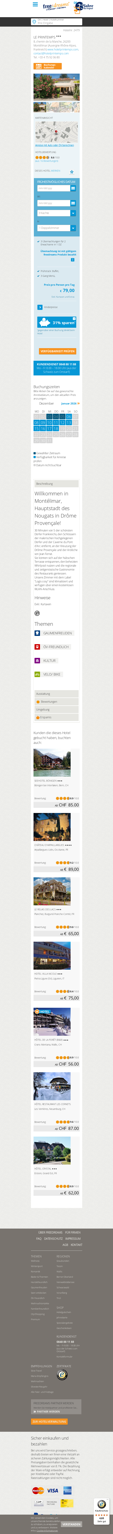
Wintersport (37, 1266)
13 (69, 422)
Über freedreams (50, 1232)
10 (49, 422)
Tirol (59, 1298)
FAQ (38, 1238)
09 (43, 422)
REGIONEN (63, 1256)
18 (56, 428)
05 (62, 416)
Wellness (35, 1260)
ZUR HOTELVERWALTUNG (49, 1421)
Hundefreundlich (39, 1282)
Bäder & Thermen (39, 1276)
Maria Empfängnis (39, 1376)
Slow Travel (36, 1370)
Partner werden (48, 1411)
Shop (60, 1308)
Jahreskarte (62, 1317)
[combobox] (56, 213)
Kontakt (76, 1245)
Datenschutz (53, 1238)
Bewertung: (40, 798)
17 (49, 428)
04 (56, 416)
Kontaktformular (65, 1356)
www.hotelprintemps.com (62, 49)
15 (36, 428)
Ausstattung (43, 694)
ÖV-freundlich (38, 1298)
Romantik (35, 1271)
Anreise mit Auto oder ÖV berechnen (54, 145)
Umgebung (43, 709)
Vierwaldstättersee (65, 1282)
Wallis (59, 1271)
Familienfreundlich (40, 1308)
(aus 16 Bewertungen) (46, 160)
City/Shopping (38, 1314)
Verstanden (71, 1524)
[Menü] (107, 1500)
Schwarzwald (63, 1287)
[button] (40, 307)
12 (62, 422)
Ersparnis (43, 717)
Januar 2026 (68, 403)
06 (69, 416)
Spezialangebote (65, 1322)
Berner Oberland (65, 1276)
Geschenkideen (64, 1328)
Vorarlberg (62, 1292)
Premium (35, 1319)
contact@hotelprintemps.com (51, 53)
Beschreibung (44, 484)
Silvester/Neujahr (39, 1386)
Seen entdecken (38, 1292)
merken (55, 170)
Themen (36, 1256)
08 (36, 422)
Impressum (73, 1238)
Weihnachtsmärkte (40, 1303)
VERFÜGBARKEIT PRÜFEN (58, 351)
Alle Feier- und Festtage (42, 1391)
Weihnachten (37, 1381)
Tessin (60, 1266)
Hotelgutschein (64, 1312)
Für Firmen (72, 1232)
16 (43, 428)
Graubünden (63, 1260)
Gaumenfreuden (39, 1287)
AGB (65, 1245)
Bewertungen (46, 702)
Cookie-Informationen (47, 1530)
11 (56, 422)
